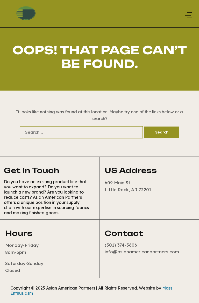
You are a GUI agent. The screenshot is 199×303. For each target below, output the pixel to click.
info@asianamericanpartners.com (142, 251)
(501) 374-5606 (121, 245)
